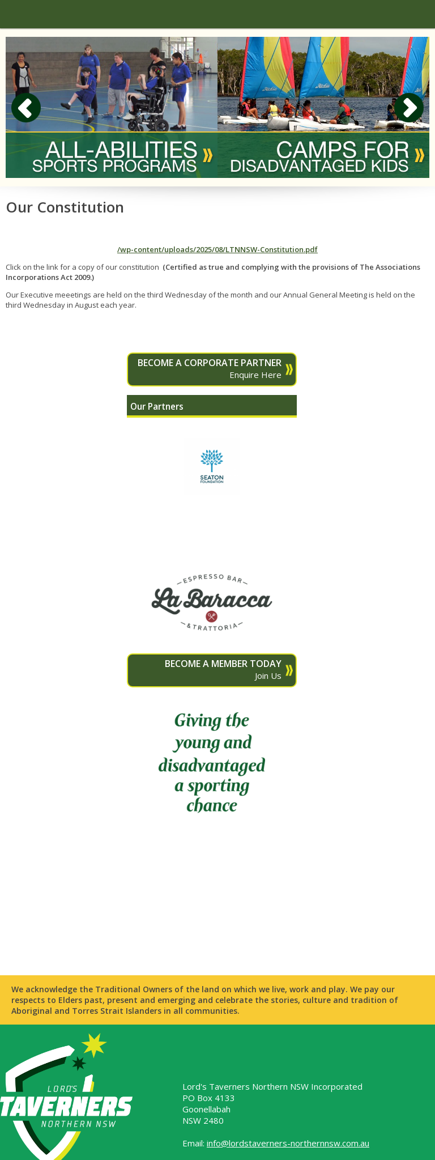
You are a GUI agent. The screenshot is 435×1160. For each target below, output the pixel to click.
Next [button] (409, 107)
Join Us (206, 669)
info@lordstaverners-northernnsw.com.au (288, 1143)
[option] (112, 107)
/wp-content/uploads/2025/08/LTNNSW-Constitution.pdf (217, 249)
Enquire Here (206, 368)
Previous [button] (26, 107)
